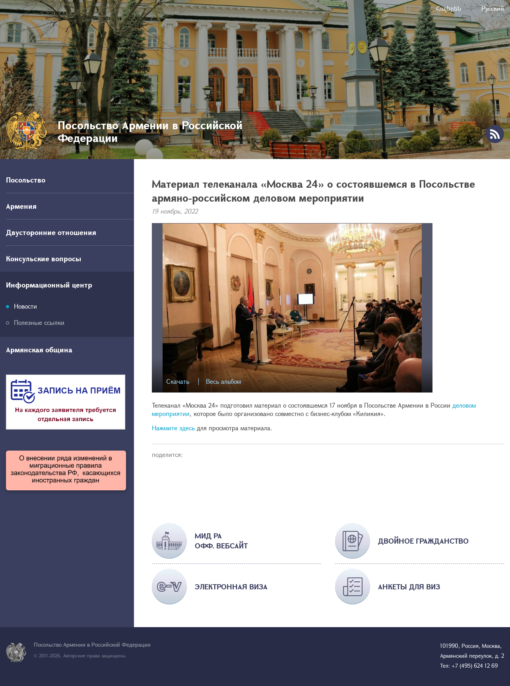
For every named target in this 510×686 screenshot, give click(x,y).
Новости (25, 306)
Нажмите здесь (174, 428)
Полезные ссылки (39, 322)
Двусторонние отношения (51, 232)
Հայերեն (448, 8)
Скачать (177, 381)
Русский (492, 8)
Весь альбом (223, 381)
